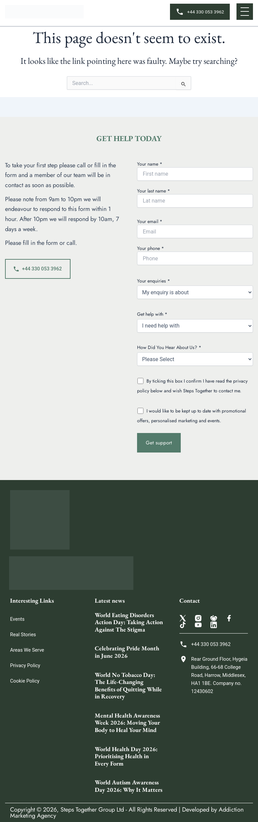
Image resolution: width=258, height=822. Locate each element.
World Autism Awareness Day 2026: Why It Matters (128, 785)
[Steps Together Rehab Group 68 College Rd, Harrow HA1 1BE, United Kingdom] (213, 752)
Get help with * (195, 322)
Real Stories (23, 635)
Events (17, 619)
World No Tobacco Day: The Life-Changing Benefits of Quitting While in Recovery (128, 685)
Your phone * (195, 255)
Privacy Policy (25, 665)
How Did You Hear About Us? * (195, 355)
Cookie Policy (24, 681)
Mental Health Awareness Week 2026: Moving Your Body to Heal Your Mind (127, 722)
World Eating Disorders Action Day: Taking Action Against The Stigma (129, 622)
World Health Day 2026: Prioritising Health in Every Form (126, 756)
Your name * (195, 171)
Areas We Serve (27, 650)
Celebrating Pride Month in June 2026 (127, 651)
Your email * (195, 228)
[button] (244, 11)
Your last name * (195, 197)
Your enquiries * (195, 288)
